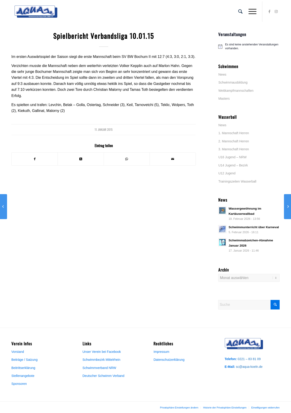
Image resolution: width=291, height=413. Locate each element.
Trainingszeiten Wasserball (237, 181)
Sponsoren (19, 384)
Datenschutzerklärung (168, 359)
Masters (224, 98)
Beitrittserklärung (23, 368)
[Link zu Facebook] (269, 11)
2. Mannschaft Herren (233, 141)
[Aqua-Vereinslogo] (36, 11)
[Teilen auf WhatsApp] (127, 159)
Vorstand (17, 352)
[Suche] (240, 11)
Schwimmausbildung (232, 82)
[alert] (249, 46)
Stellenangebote (22, 376)
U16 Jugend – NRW (232, 157)
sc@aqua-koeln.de (249, 366)
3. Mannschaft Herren (233, 149)
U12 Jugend (227, 173)
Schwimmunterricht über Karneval (253, 227)
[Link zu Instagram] (276, 11)
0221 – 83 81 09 (249, 359)
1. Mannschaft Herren (233, 133)
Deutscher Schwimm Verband (103, 376)
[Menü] (251, 11)
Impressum (161, 352)
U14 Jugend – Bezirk (233, 165)
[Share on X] (80, 159)
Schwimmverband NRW (99, 368)
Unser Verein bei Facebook (102, 352)
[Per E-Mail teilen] (173, 159)
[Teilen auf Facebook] (35, 159)
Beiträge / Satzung (24, 359)
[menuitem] (240, 11)
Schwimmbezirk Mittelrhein (101, 359)
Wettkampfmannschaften (235, 90)
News (222, 74)
